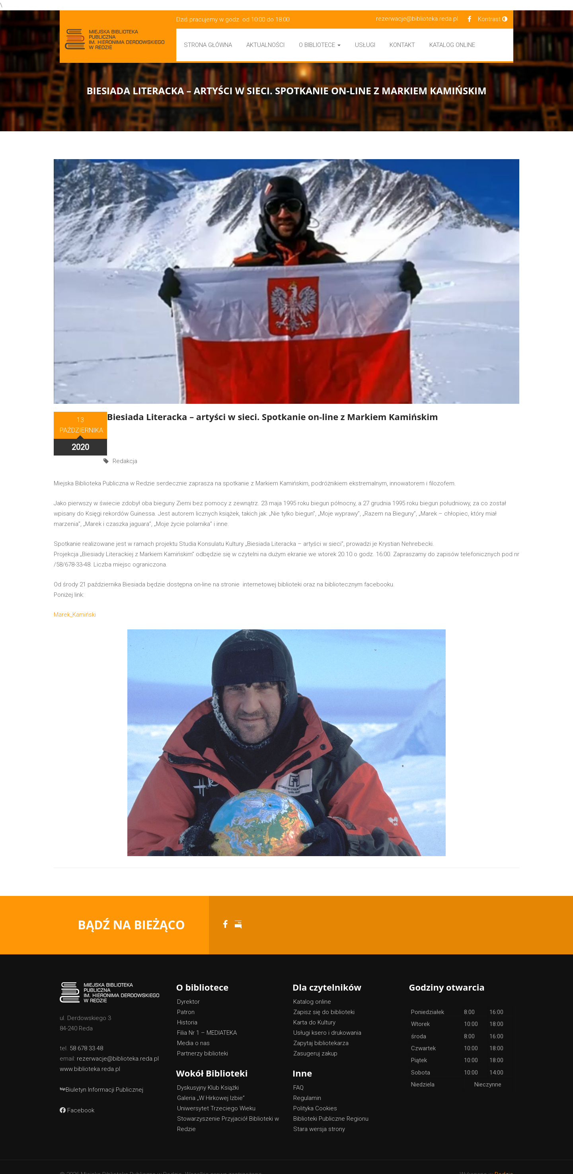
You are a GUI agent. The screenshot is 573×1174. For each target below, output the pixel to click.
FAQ (298, 1073)
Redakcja (125, 431)
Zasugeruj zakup (315, 1038)
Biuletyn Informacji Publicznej (101, 1075)
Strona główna (208, 45)
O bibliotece (320, 45)
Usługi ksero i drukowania (327, 1018)
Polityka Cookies (315, 1093)
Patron (186, 997)
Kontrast (492, 19)
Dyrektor (188, 987)
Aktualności (265, 45)
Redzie (504, 1159)
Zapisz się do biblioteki (324, 997)
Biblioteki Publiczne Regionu (330, 1104)
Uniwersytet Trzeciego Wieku (216, 1093)
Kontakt (402, 45)
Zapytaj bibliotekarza (321, 1028)
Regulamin (307, 1083)
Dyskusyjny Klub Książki (208, 1073)
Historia (187, 1007)
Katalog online (312, 987)
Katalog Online (452, 45)
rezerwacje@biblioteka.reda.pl (417, 18)
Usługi (365, 45)
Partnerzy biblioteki (202, 1038)
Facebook (77, 1095)
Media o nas (193, 1028)
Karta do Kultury (314, 1007)
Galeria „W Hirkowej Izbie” (211, 1083)
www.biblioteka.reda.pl (90, 1054)
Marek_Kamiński (75, 600)
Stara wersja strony (319, 1114)
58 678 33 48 (86, 1033)
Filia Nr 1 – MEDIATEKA (207, 1018)
